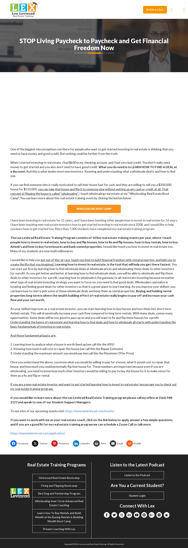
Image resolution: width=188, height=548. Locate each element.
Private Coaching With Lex (59, 529)
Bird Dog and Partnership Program (59, 493)
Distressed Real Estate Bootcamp (59, 477)
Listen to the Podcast (137, 475)
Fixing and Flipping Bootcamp (59, 485)
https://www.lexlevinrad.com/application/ (37, 433)
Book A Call (155, 9)
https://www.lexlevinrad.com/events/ (90, 411)
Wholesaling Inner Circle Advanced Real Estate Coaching (59, 503)
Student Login (137, 495)
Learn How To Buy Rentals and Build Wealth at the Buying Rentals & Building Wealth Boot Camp (59, 517)
